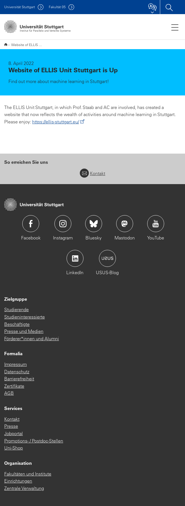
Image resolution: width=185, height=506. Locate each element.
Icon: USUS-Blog (107, 258)
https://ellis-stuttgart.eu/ (55, 122)
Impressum (15, 364)
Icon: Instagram (62, 223)
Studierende (16, 309)
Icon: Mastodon (124, 223)
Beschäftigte (17, 324)
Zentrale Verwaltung (24, 488)
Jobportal (13, 433)
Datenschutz (16, 371)
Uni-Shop (13, 448)
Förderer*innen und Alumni (31, 338)
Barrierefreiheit (19, 378)
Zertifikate (14, 386)
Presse (11, 426)
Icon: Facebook (30, 223)
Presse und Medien (23, 331)
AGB (9, 393)
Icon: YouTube (155, 223)
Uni (19, 7)
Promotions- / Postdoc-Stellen (33, 441)
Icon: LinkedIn (75, 258)
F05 (57, 7)
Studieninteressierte (24, 317)
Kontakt (92, 173)
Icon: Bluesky (93, 223)
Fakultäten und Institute (27, 474)
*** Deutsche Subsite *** (5, 44)
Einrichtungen (18, 481)
